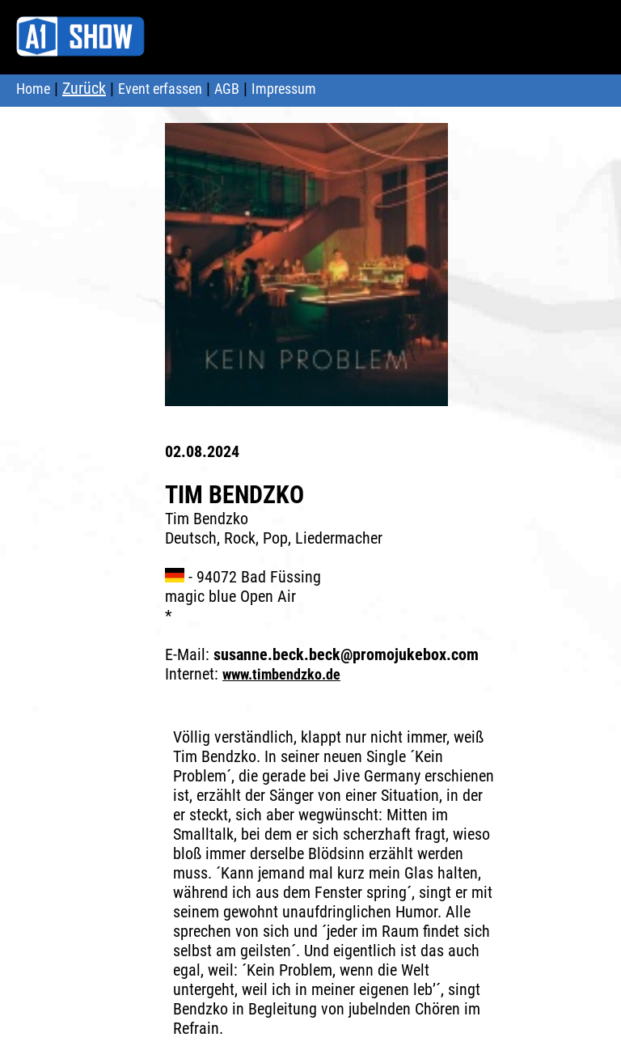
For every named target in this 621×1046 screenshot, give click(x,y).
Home (33, 88)
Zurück (84, 88)
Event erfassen (160, 88)
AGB (226, 88)
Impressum (283, 88)
